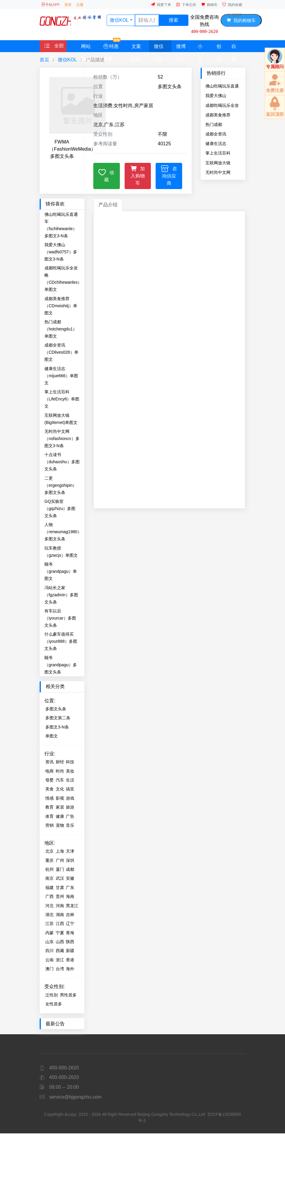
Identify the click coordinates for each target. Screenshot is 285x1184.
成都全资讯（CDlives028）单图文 (222, 134)
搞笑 (70, 789)
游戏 (70, 798)
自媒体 (233, 48)
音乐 (70, 825)
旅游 (70, 807)
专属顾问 (235, 15)
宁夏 (60, 932)
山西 (60, 941)
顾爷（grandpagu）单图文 (60, 571)
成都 (70, 869)
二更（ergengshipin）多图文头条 (60, 485)
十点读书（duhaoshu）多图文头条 (62, 461)
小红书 (200, 48)
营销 (49, 825)
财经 (60, 761)
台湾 (60, 968)
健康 (60, 816)
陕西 (70, 941)
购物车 (209, 4)
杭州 (49, 869)
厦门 (60, 869)
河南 (60, 905)
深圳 (70, 860)
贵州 (60, 896)
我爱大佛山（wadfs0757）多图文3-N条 (221, 95)
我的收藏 (232, 4)
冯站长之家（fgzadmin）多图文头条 (61, 594)
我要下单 (161, 4)
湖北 (49, 914)
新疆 (70, 950)
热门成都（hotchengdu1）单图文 (221, 124)
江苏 (49, 923)
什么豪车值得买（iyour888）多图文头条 (60, 641)
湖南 (60, 914)
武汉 (60, 878)
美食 (49, 789)
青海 (70, 932)
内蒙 (49, 932)
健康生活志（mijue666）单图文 (222, 143)
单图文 (51, 736)
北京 (49, 851)
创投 (218, 48)
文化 (60, 789)
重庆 (49, 860)
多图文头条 (55, 708)
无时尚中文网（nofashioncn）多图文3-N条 (223, 172)
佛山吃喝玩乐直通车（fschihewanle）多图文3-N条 (222, 86)
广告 (70, 816)
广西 (49, 896)
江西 (60, 923)
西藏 (60, 950)
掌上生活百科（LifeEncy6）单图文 (222, 153)
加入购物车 (138, 174)
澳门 (49, 968)
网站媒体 (85, 48)
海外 (70, 968)
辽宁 (70, 923)
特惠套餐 (111, 46)
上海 (60, 851)
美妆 (70, 771)
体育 (49, 816)
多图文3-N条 (57, 727)
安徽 (70, 878)
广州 (60, 860)
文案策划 (136, 48)
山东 (49, 941)
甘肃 (60, 887)
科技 (70, 761)
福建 (49, 887)
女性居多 (53, 1004)
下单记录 (186, 4)
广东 (70, 887)
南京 (49, 878)
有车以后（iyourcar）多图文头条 (60, 618)
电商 (49, 771)
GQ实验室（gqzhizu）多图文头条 (59, 508)
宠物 (60, 825)
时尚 (60, 771)
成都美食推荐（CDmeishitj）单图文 (221, 115)
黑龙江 (72, 905)
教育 (49, 807)
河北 (49, 905)
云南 (49, 959)
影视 (60, 798)
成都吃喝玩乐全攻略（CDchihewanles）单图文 (223, 105)
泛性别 (51, 995)
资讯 (49, 761)
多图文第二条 (57, 717)
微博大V (181, 48)
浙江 (60, 959)
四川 (49, 950)
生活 (70, 780)
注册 (79, 5)
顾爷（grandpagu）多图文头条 (60, 664)
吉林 (70, 914)
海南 (70, 896)
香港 (70, 959)
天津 (70, 851)
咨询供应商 (169, 175)
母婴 (49, 780)
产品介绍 (107, 204)
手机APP (50, 4)
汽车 (60, 780)
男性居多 (68, 995)
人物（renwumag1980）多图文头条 (63, 531)
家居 (60, 807)
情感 (49, 798)
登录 (68, 5)
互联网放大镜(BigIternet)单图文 (221, 162)
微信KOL (158, 48)
